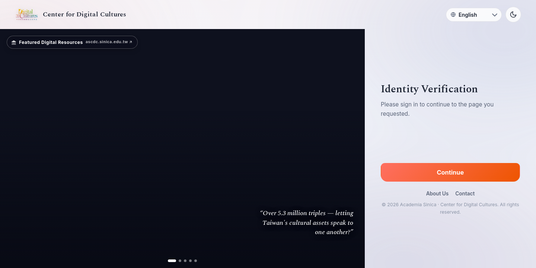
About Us (437, 194)
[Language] (474, 15)
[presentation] (450, 141)
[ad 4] (190, 260)
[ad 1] (172, 260)
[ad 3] (185, 260)
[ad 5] (195, 260)
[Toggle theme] (513, 14)
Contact (465, 194)
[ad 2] (180, 260)
